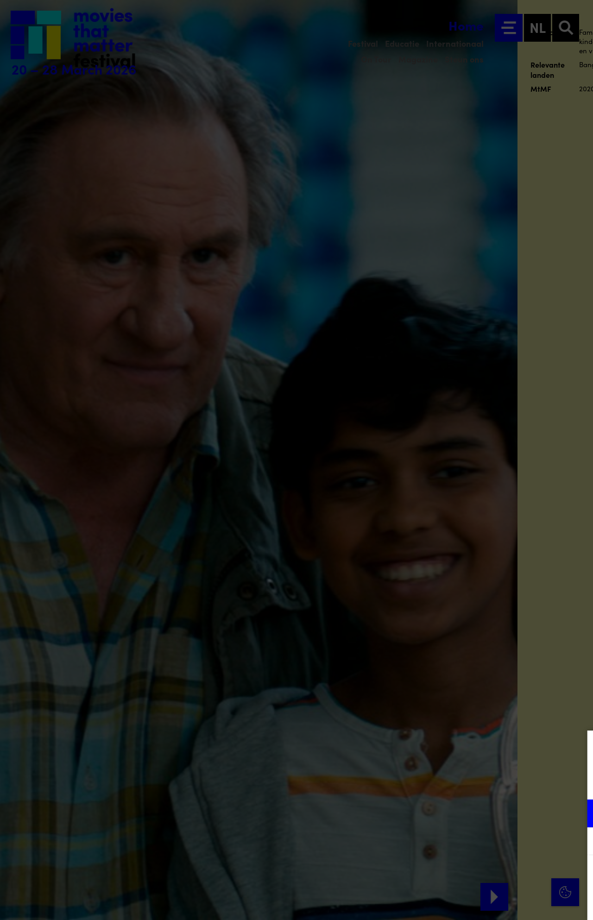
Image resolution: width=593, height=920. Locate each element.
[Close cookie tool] (579, 747)
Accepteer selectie (514, 902)
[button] (505, 813)
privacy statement (477, 783)
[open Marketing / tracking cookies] (578, 842)
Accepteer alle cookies (514, 876)
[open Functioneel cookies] (578, 814)
